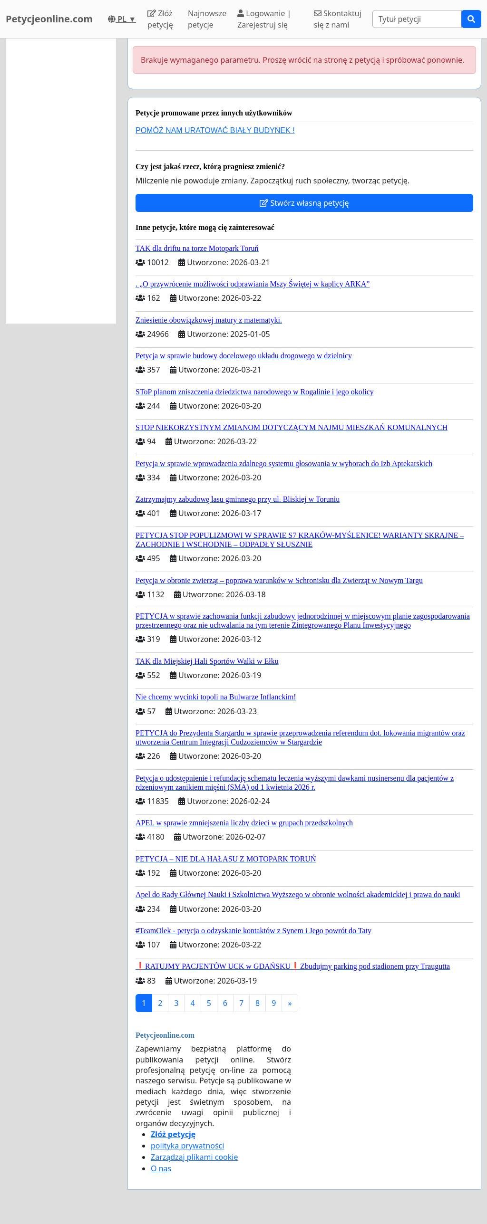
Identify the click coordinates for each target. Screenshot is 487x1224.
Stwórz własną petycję (304, 203)
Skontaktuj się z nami (337, 19)
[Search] (417, 19)
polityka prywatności (187, 1145)
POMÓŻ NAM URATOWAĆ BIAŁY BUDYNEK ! (215, 130)
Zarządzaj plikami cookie (194, 1157)
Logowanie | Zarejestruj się (264, 19)
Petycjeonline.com (49, 18)
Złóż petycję (160, 19)
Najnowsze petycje (207, 19)
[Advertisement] (61, 181)
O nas (161, 1168)
